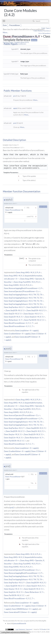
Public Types (45, 28)
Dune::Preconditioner (12, 210)
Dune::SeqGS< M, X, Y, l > (13, 314)
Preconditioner (14, 25)
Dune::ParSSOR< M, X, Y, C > (35, 320)
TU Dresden (42, 629)
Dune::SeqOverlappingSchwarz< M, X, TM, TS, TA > (23, 298)
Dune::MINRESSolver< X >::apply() (25, 609)
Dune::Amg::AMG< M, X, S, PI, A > (28, 272)
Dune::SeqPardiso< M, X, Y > (15, 307)
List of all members (44, 33)
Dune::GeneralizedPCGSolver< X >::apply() (20, 612)
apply (15, 108)
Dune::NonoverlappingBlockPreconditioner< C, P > (23, 288)
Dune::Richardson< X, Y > (13, 320)
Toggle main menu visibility (4, 20)
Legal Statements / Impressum (24, 629)
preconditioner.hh (20, 623)
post (14, 123)
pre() (12, 507)
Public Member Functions (41, 31)
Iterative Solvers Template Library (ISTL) (16, 42)
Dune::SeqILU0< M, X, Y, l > (14, 317)
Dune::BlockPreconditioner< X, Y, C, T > (19, 323)
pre (14, 96)
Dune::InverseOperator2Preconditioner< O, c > (22, 291)
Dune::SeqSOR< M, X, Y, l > (16, 310)
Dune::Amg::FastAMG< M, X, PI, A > (27, 282)
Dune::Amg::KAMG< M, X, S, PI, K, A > (18, 285)
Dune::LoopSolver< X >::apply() (27, 330)
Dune (5, 25)
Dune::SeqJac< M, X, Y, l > (33, 314)
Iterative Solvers (9, 44)
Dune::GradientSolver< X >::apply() (17, 334)
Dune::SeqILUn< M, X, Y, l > (35, 317)
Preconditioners (21, 44)
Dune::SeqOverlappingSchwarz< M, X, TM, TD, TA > (24, 294)
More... (35, 100)
